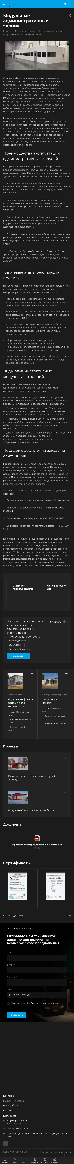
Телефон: (12, 977)
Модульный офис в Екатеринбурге (31, 810)
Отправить (16, 1015)
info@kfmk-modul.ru (17, 1128)
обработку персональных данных (43, 1003)
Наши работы (10, 1105)
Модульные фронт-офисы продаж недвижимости (20, 703)
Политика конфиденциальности (55, 1152)
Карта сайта (9, 1116)
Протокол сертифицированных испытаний (37, 844)
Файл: (10, 989)
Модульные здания (13, 1101)
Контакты (8, 1110)
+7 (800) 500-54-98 (17, 1120)
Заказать (18, 656)
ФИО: (10, 953)
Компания (9, 1096)
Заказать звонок (15, 1123)
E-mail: (11, 965)
